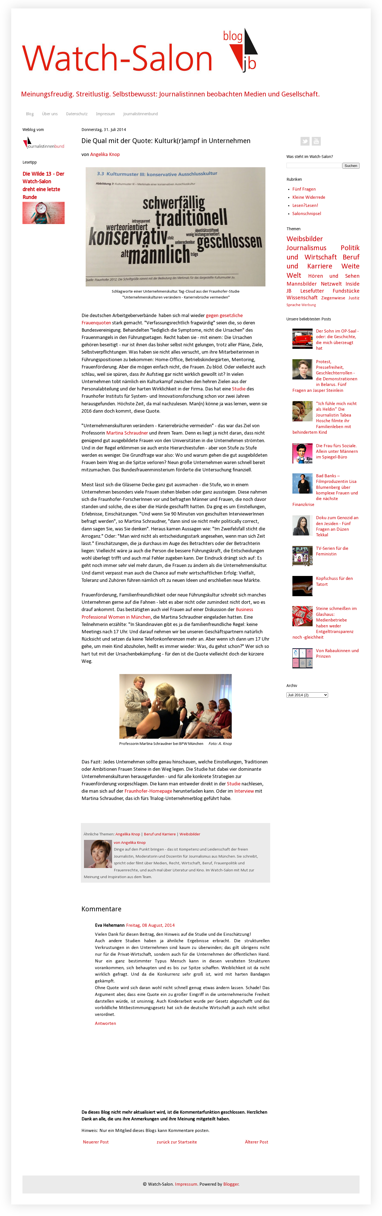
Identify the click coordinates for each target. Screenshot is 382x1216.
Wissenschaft (302, 298)
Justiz (354, 298)
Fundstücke (346, 291)
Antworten (105, 1023)
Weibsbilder (189, 834)
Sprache (293, 305)
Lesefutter (312, 291)
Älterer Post (256, 1142)
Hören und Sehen (334, 276)
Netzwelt (331, 284)
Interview (244, 791)
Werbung (308, 305)
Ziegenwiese (333, 298)
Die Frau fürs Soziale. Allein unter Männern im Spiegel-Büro (337, 452)
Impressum (105, 114)
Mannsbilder (301, 284)
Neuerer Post (96, 1142)
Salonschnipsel (306, 213)
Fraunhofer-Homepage (148, 791)
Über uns (50, 114)
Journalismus (306, 248)
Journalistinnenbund (140, 114)
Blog (30, 114)
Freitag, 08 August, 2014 (150, 925)
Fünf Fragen (304, 189)
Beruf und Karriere (160, 834)
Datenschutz (77, 114)
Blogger (230, 1184)
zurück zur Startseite (177, 1142)
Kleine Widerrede (308, 197)
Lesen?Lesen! (305, 205)
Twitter (305, 141)
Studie (238, 389)
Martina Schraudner (127, 433)
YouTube (316, 141)
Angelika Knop (105, 154)
